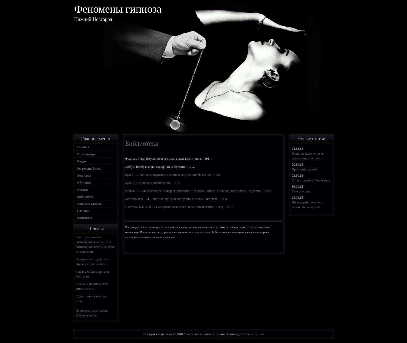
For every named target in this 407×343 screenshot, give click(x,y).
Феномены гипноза (118, 9)
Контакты (84, 218)
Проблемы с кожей (305, 169)
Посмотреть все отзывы (92, 310)
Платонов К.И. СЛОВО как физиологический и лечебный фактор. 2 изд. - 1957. (179, 207)
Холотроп (84, 175)
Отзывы (83, 211)
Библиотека (85, 197)
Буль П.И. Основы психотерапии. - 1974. (153, 183)
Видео (81, 161)
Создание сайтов (252, 334)
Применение (86, 154)
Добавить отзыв (86, 315)
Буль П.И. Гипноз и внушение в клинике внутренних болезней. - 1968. (173, 175)
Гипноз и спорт (302, 191)
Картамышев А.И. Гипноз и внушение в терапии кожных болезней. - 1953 (176, 199)
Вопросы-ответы (89, 204)
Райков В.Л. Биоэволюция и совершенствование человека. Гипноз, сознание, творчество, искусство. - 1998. (198, 191)
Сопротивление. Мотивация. (311, 180)
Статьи (82, 190)
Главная (83, 147)
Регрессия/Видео (89, 168)
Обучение (84, 182)
